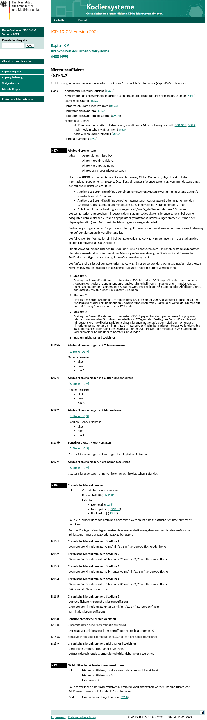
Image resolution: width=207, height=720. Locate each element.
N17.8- (55, 442)
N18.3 (55, 566)
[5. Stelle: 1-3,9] (78, 351)
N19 (54, 665)
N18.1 (55, 541)
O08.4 (191, 125)
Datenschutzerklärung (82, 717)
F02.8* (109, 505)
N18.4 (55, 579)
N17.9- (55, 462)
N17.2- (55, 410)
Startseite (58, 20)
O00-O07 (180, 125)
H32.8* (110, 495)
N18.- (54, 485)
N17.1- (55, 378)
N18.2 (55, 554)
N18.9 (55, 643)
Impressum (58, 717)
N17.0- (55, 345)
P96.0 (109, 91)
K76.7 (101, 111)
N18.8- (55, 619)
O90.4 (116, 116)
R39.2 (95, 101)
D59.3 (114, 106)
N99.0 (122, 129)
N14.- (190, 96)
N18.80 (55, 625)
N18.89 (55, 637)
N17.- (54, 150)
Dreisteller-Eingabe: (15, 40)
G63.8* (115, 509)
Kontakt (82, 20)
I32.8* (113, 513)
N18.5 (55, 596)
